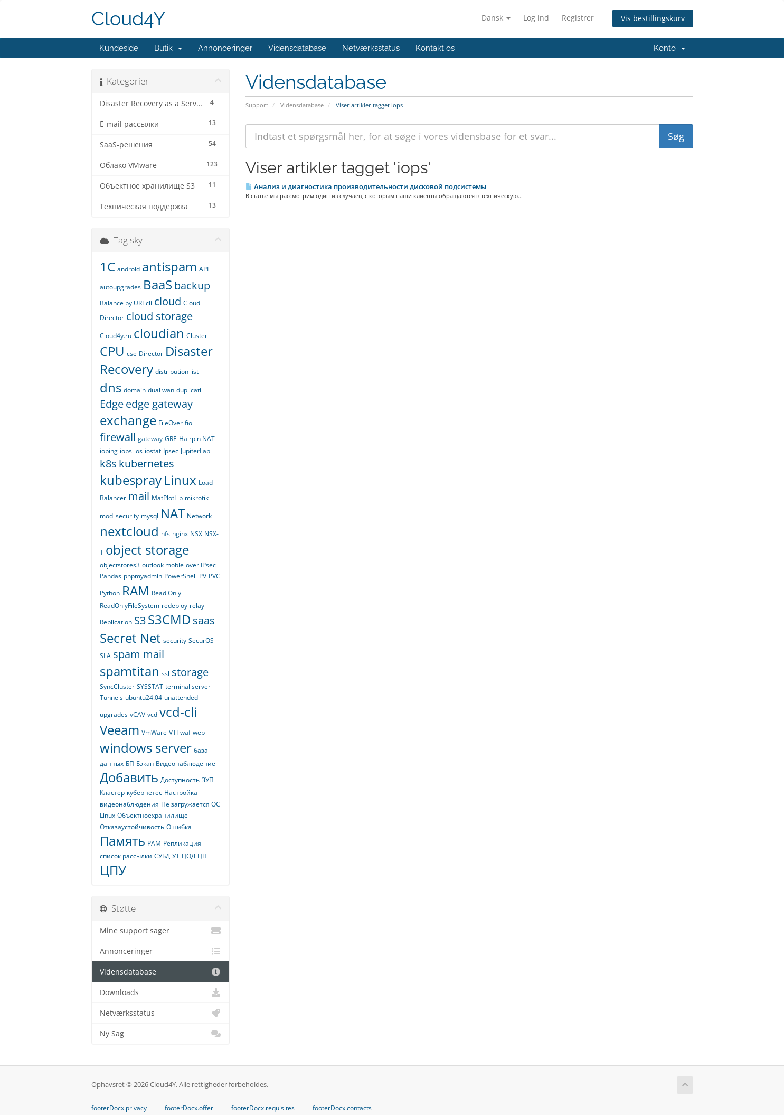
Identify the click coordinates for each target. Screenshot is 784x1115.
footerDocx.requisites (263, 1108)
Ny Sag (161, 1033)
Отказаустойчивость (132, 826)
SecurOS (201, 640)
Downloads (161, 992)
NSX (196, 533)
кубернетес (144, 792)
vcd (152, 714)
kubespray (131, 480)
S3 (140, 620)
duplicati (188, 390)
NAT (172, 513)
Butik (168, 48)
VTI (173, 732)
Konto (669, 48)
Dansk (496, 18)
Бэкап (145, 763)
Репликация (182, 843)
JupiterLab (195, 450)
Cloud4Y (128, 18)
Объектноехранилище (152, 815)
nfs (165, 533)
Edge (112, 404)
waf (185, 732)
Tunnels (111, 697)
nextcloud (129, 531)
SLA (105, 655)
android (128, 269)
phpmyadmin (143, 575)
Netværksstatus (371, 48)
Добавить (129, 777)
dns (110, 387)
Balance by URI (122, 302)
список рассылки (126, 855)
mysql (149, 515)
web (199, 732)
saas (204, 620)
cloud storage (159, 316)
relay (197, 605)
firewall (118, 437)
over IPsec (201, 564)
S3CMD (169, 619)
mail (138, 496)
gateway (150, 438)
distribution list (177, 371)
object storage (147, 549)
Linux (180, 480)
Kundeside (118, 48)
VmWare (154, 732)
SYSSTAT (150, 686)
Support (256, 105)
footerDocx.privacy (119, 1108)
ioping (109, 450)
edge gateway (159, 404)
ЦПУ (113, 870)
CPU (112, 351)
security (174, 640)
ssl (165, 673)
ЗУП (208, 779)
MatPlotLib (167, 497)
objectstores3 (120, 564)
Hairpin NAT (197, 438)
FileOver (170, 422)
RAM (135, 590)
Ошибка (179, 826)
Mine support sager (161, 930)
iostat (153, 450)
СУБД (162, 855)
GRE (171, 438)
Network (199, 515)
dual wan (161, 390)
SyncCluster (117, 686)
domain (135, 390)
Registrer (578, 18)
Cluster (196, 335)
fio (188, 422)
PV (202, 575)
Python (110, 592)
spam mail (138, 654)
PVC (214, 575)
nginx (180, 533)
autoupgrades (120, 287)
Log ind (536, 18)
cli (149, 302)
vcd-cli (178, 711)
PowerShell (180, 575)
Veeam (119, 729)
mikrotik (197, 497)
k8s (108, 463)
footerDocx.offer (189, 1108)
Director (151, 353)
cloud (167, 301)
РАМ (154, 843)
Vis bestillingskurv (653, 18)
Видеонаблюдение (185, 763)
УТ (176, 855)
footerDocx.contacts (342, 1108)
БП (130, 763)
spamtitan (129, 671)
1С (107, 266)
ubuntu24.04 (143, 697)
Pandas (110, 575)
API (204, 269)
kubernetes (146, 463)
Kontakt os (435, 48)
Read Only (166, 592)
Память (122, 840)
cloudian (159, 333)
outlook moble (163, 564)
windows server (146, 747)
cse (132, 353)
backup (192, 285)
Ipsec (170, 450)
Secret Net (130, 637)
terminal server (188, 686)
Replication (116, 621)
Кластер (112, 792)
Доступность (180, 779)
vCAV (137, 714)
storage (190, 672)
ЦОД (188, 855)
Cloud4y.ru (115, 335)
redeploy (174, 605)
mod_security (119, 515)
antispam (169, 266)
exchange (128, 420)
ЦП (202, 855)
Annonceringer (225, 48)
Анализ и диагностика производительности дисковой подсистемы (366, 186)
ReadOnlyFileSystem (129, 605)
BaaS (157, 284)
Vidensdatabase (297, 48)
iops (126, 450)
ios (138, 450)
